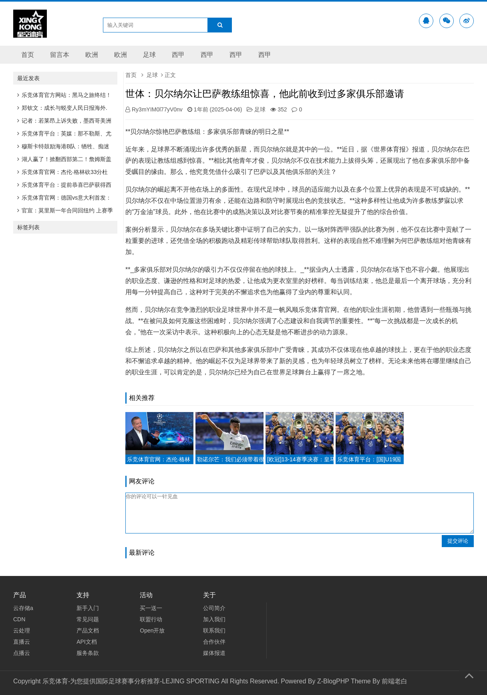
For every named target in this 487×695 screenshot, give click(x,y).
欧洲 (91, 54)
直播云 (21, 641)
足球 (149, 54)
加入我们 (214, 619)
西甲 (178, 54)
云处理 (21, 630)
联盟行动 (151, 619)
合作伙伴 (214, 641)
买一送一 (151, 608)
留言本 (59, 54)
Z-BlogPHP (333, 681)
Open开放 (152, 630)
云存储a (23, 608)
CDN (19, 619)
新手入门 (87, 608)
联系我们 (214, 630)
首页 (27, 54)
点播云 (21, 653)
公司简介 (214, 608)
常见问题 (87, 619)
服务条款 (87, 653)
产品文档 (87, 630)
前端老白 (394, 681)
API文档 (86, 641)
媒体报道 (214, 653)
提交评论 (457, 541)
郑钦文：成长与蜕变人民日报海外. (62, 108)
